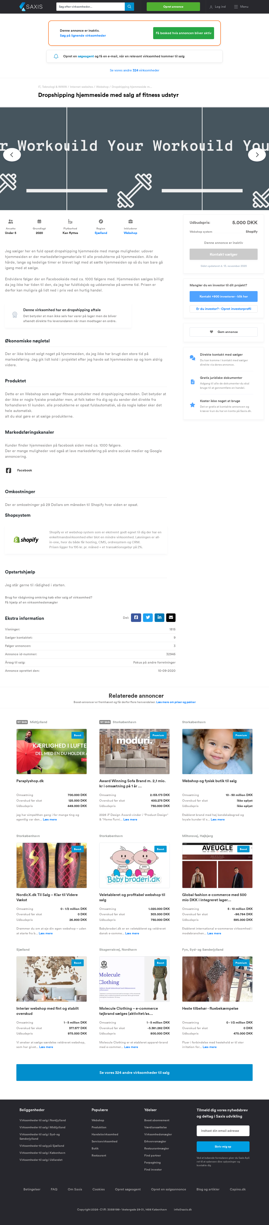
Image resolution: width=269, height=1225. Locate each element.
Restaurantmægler (156, 1148)
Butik (95, 1148)
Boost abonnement (156, 1120)
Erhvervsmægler (155, 1141)
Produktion (99, 1127)
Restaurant (99, 1155)
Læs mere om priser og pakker (176, 702)
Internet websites (81, 87)
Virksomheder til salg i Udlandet (40, 1160)
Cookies (98, 1189)
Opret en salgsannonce (168, 1189)
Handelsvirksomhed (105, 1134)
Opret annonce (173, 7)
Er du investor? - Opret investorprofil (223, 309)
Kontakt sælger (223, 254)
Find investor (153, 1169)
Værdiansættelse (155, 1127)
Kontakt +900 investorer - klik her (224, 296)
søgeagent (86, 56)
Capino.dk (238, 1189)
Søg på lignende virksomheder (83, 35)
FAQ (54, 1189)
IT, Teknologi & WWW (52, 87)
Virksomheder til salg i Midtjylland (42, 1127)
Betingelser (31, 1189)
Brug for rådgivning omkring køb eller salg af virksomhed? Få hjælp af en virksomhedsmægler (48, 600)
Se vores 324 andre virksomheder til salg (134, 1072)
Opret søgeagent (128, 1189)
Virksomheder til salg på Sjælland (41, 1146)
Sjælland (101, 233)
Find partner (152, 1155)
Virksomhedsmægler (158, 1134)
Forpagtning (152, 1162)
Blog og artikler (207, 1189)
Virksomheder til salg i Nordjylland (42, 1120)
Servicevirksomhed (105, 1141)
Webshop (102, 87)
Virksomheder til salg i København (42, 1153)
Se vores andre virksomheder (134, 70)
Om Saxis (75, 1189)
